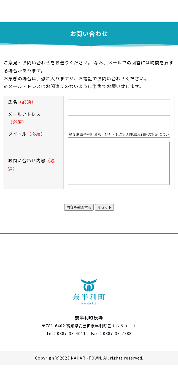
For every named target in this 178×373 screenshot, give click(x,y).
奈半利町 (27, 11)
